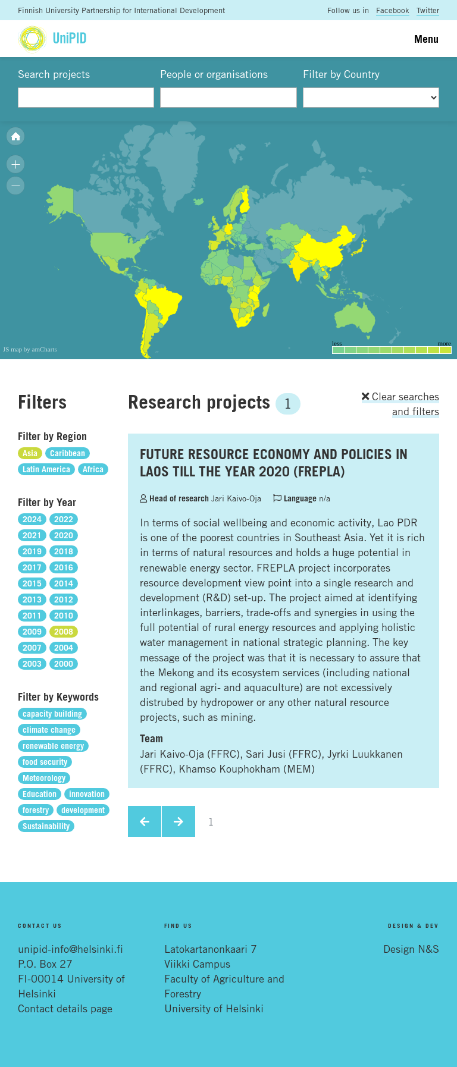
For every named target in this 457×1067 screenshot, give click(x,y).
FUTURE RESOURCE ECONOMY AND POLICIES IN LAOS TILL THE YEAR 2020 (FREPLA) (274, 462)
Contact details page (65, 1008)
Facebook (392, 10)
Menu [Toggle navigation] (426, 38)
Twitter (428, 10)
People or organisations (214, 73)
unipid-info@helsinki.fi (70, 948)
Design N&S (411, 948)
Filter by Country (341, 73)
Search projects (54, 73)
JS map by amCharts (30, 349)
